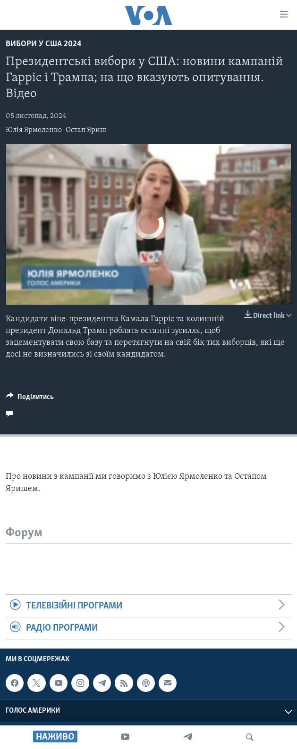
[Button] (30, 399)
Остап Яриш (86, 130)
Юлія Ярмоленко (34, 130)
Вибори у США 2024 (44, 44)
